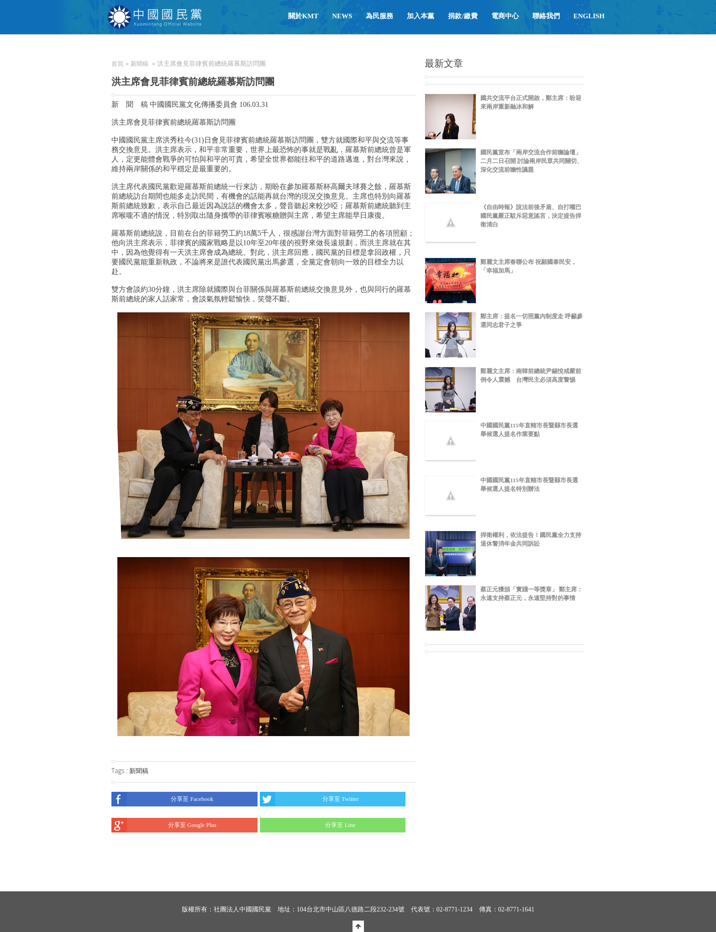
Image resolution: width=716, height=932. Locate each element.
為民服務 (379, 16)
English (589, 16)
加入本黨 (420, 16)
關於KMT (303, 16)
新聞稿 (139, 63)
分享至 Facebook (162, 799)
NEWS (342, 16)
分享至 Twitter (309, 799)
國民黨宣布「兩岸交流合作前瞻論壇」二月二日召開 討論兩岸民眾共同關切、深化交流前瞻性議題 (531, 161)
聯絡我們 (546, 16)
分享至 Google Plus (163, 825)
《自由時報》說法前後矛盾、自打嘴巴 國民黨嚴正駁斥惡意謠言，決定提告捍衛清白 (530, 216)
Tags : (120, 770)
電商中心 (505, 16)
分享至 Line (308, 825)
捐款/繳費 (462, 16)
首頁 (117, 63)
